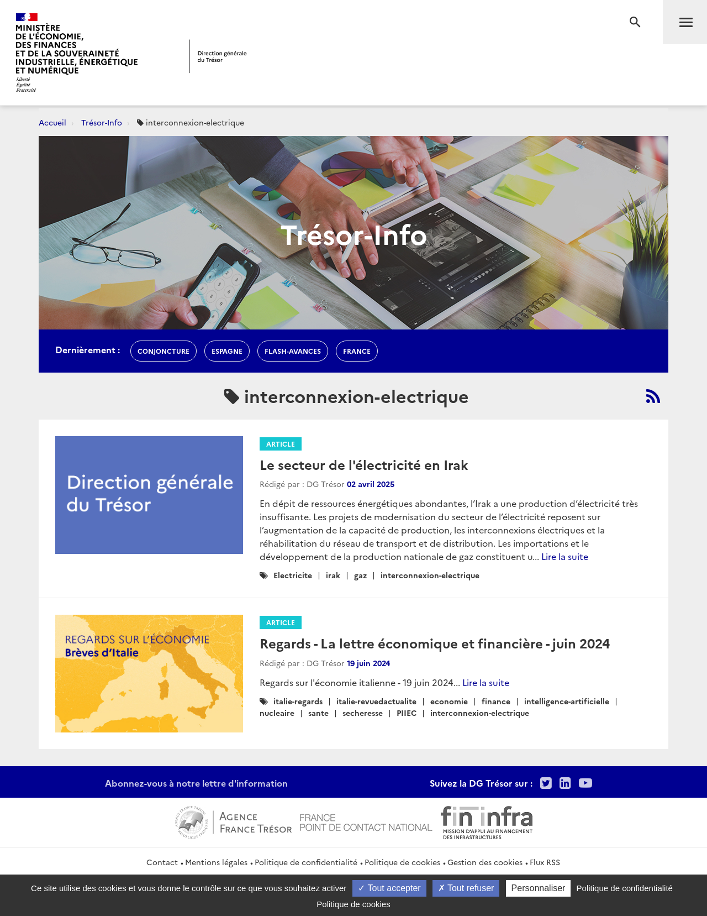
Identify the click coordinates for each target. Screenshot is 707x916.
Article (280, 443)
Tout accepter (389, 888)
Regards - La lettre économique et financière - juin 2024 (435, 643)
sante (318, 712)
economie (449, 700)
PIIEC (406, 712)
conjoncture (163, 350)
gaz (360, 574)
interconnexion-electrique (430, 574)
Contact (162, 861)
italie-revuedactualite (376, 700)
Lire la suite (564, 556)
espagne (227, 350)
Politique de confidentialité (306, 861)
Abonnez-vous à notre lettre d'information (196, 782)
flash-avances (293, 350)
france (357, 350)
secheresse (362, 712)
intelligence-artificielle (566, 700)
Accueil (52, 122)
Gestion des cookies (485, 861)
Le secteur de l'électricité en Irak (364, 464)
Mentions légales (216, 861)
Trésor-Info (101, 122)
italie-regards (298, 700)
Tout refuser (466, 888)
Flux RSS (545, 861)
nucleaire (277, 712)
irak (333, 574)
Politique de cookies (402, 861)
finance (496, 700)
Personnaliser (538, 888)
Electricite (292, 574)
